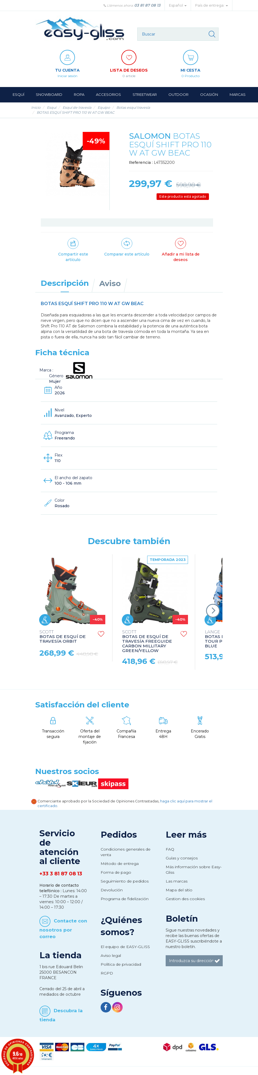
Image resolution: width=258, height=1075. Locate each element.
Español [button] (178, 5)
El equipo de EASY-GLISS (125, 946)
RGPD (107, 973)
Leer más (186, 834)
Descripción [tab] (65, 283)
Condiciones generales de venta (125, 852)
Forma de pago (116, 872)
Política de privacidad (121, 964)
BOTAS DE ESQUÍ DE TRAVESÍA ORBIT (62, 637)
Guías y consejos (182, 858)
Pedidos (119, 834)
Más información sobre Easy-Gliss (194, 869)
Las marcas (176, 881)
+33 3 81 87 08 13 (60, 874)
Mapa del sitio (179, 889)
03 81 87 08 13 (147, 5)
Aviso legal (111, 955)
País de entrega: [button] (211, 5)
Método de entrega (120, 863)
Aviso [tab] (110, 283)
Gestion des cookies (185, 898)
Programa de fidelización (125, 898)
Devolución (112, 889)
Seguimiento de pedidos (125, 881)
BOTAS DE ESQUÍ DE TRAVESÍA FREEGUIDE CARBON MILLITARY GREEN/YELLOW (147, 641)
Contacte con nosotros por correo (63, 928)
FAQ (170, 849)
